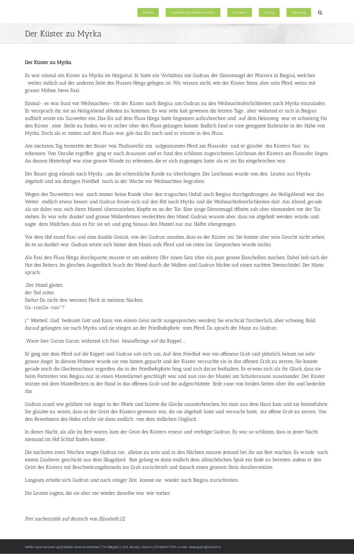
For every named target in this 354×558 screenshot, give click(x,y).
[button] (320, 12)
